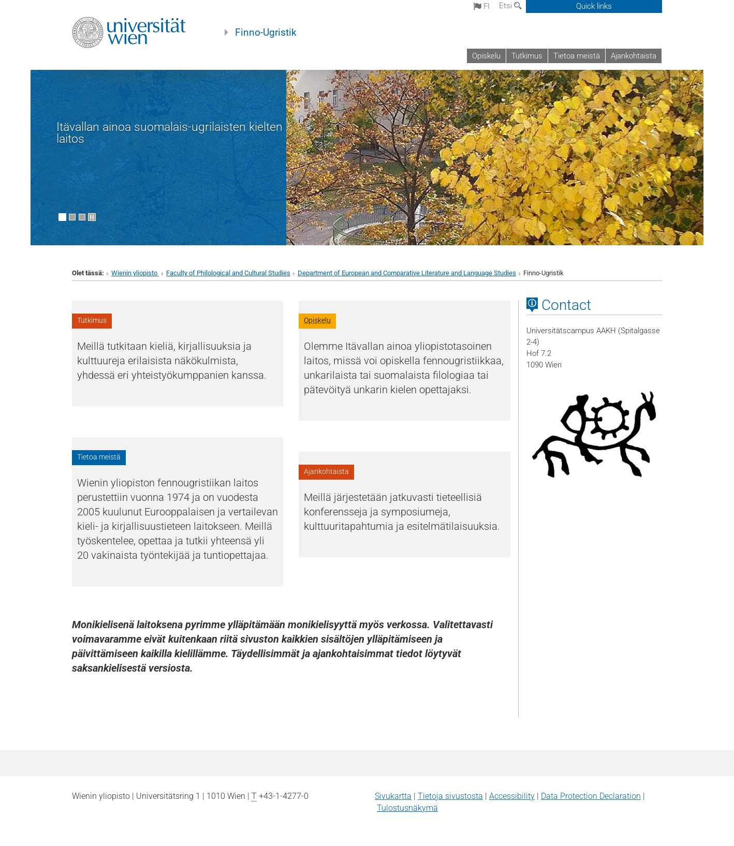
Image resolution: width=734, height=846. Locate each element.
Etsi (510, 5)
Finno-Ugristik (266, 32)
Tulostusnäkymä (407, 808)
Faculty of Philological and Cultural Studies (228, 273)
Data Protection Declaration (591, 796)
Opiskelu (486, 56)
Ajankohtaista (633, 56)
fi (482, 6)
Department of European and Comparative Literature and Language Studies (407, 273)
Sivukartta (393, 796)
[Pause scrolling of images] (92, 217)
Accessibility (512, 796)
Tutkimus (526, 56)
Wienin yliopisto (135, 273)
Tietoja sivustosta (450, 796)
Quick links (594, 6)
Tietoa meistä (576, 56)
